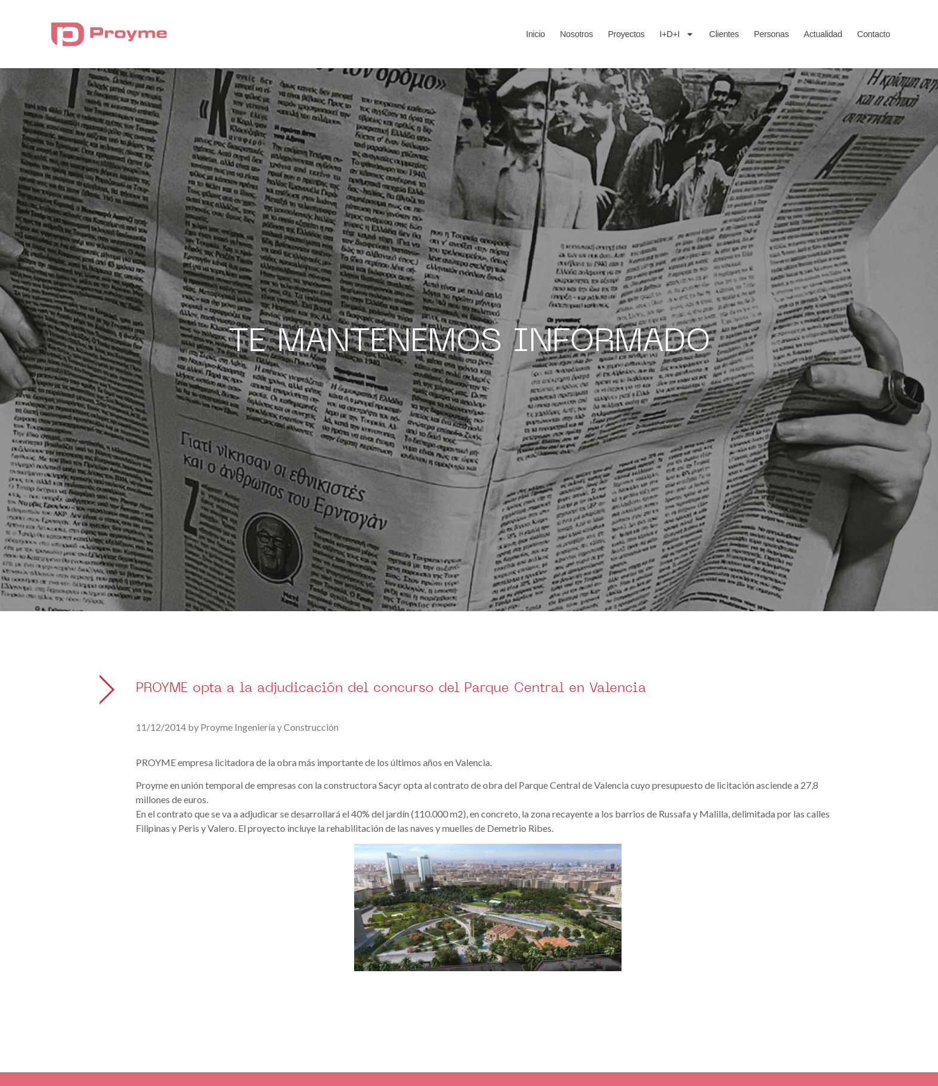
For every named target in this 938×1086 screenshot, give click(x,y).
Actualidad (823, 34)
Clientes (724, 34)
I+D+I (676, 34)
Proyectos (626, 34)
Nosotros (576, 34)
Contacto (873, 34)
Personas (771, 34)
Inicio (535, 34)
